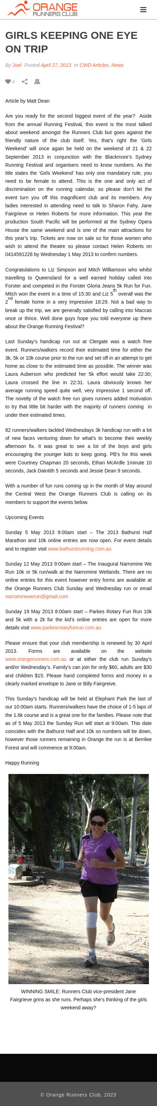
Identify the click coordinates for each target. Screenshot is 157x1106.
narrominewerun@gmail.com (36, 596)
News (117, 65)
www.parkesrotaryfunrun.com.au (66, 627)
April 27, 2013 (56, 65)
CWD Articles (94, 65)
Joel (16, 65)
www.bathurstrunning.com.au (79, 549)
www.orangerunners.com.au (35, 659)
